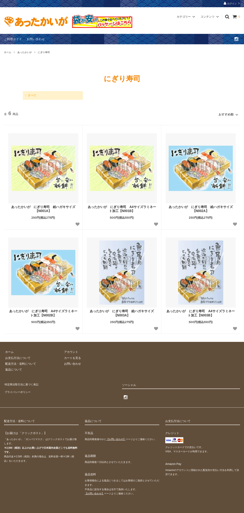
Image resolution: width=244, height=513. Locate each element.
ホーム (7, 52)
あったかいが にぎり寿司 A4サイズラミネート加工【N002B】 (43, 312)
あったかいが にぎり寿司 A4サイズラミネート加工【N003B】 (200, 312)
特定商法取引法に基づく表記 (22, 382)
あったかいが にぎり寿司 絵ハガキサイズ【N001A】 (43, 208)
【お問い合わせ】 (116, 438)
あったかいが (24, 52)
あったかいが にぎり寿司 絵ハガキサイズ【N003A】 (122, 312)
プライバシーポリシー (18, 388)
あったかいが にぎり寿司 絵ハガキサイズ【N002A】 (201, 208)
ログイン (232, 3)
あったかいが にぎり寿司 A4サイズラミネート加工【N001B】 (122, 208)
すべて (32, 95)
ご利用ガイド (13, 39)
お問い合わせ (36, 39)
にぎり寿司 (44, 52)
